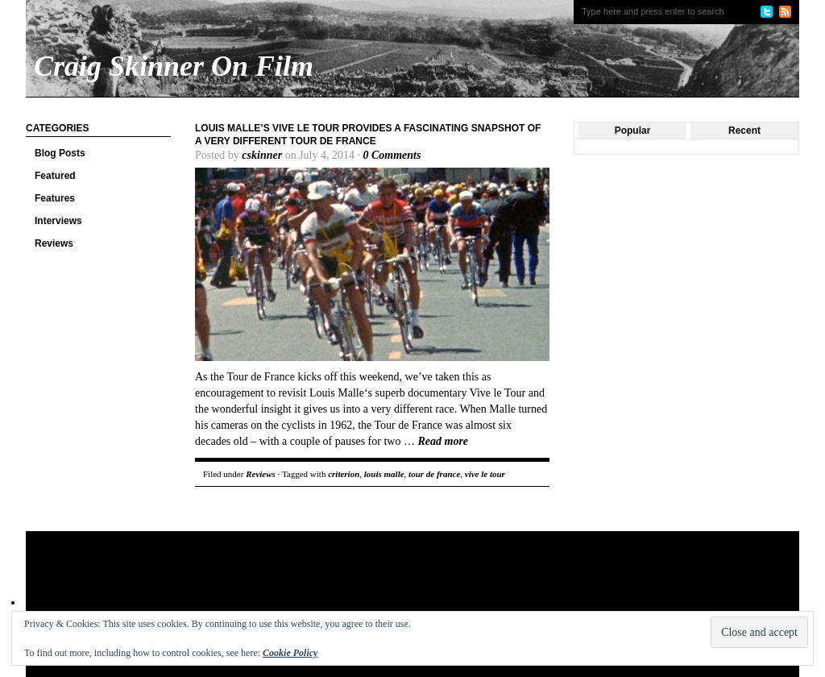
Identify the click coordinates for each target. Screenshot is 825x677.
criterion (343, 474)
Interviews (58, 220)
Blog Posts (60, 153)
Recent (744, 130)
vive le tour (485, 474)
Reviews (54, 243)
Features (55, 198)
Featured (55, 175)
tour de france (434, 474)
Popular (633, 130)
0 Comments (392, 155)
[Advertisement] (335, 583)
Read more (442, 441)
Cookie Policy (290, 652)
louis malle (384, 474)
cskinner (262, 155)
